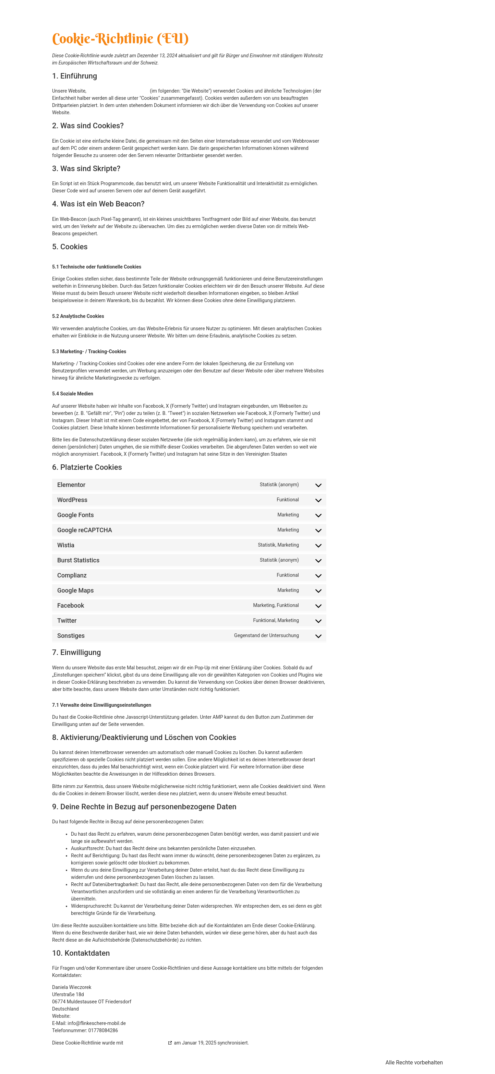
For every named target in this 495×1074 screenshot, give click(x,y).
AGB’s (316, 1062)
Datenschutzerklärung (209, 1062)
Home (286, 13)
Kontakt (428, 13)
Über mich (316, 13)
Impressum (158, 1062)
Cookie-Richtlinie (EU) (271, 1062)
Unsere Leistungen (362, 13)
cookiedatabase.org (145, 1043)
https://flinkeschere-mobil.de (117, 91)
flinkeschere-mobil (109, 13)
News (402, 13)
